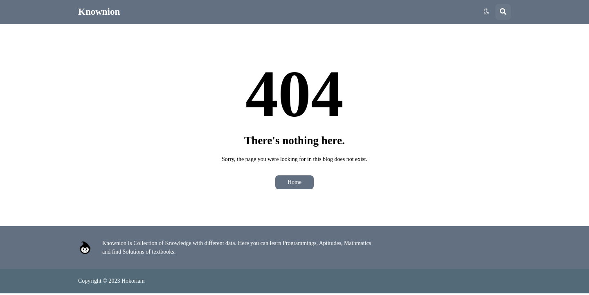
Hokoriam (133, 281)
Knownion (99, 12)
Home (294, 182)
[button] (486, 12)
